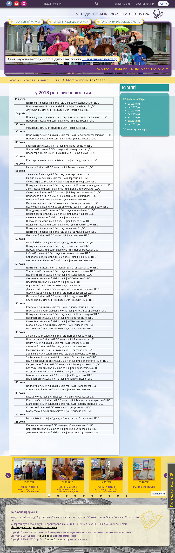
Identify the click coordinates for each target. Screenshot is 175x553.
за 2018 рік (134, 103)
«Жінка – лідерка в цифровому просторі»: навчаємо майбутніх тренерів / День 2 (67, 475)
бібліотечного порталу (99, 59)
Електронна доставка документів (118, 21)
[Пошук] (96, 3)
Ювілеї (57, 80)
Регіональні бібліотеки (36, 80)
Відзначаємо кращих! (144, 473)
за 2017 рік (134, 107)
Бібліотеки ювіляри (77, 80)
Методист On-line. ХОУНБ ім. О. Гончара (112, 14)
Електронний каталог (25, 21)
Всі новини (158, 493)
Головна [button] (104, 68)
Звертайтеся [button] (145, 3)
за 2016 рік (134, 110)
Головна (14, 80)
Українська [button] (122, 3)
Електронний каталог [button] (149, 68)
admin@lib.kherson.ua (45, 527)
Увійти (163, 3)
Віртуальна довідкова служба (68, 21)
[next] (167, 475)
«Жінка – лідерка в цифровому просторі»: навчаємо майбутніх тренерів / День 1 (106, 475)
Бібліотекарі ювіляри (135, 129)
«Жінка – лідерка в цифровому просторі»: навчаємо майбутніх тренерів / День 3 (29, 475)
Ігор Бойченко (44, 535)
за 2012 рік (134, 124)
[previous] (8, 475)
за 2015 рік (134, 114)
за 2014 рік (134, 117)
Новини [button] (121, 68)
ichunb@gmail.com (21, 527)
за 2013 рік (134, 120)
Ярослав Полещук (54, 539)
